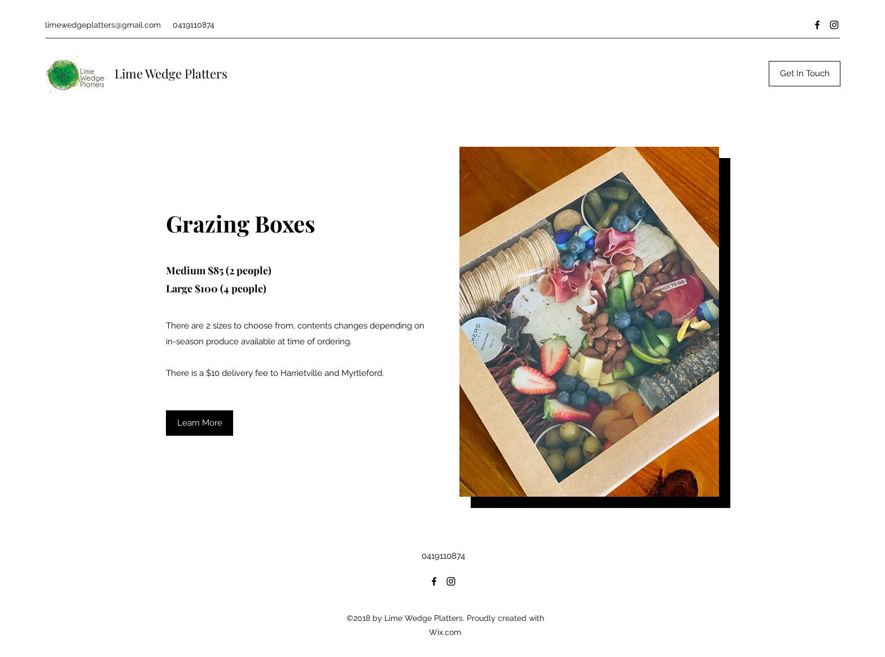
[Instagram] (834, 24)
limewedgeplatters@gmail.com (103, 24)
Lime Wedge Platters (171, 73)
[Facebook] (817, 24)
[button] (199, 423)
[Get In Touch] (804, 73)
